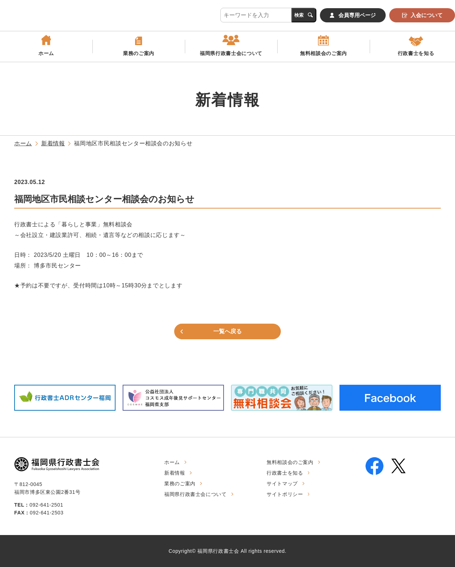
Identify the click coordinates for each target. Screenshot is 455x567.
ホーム (46, 56)
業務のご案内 (138, 56)
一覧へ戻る (227, 331)
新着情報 (53, 143)
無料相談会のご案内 (323, 56)
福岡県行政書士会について (231, 56)
